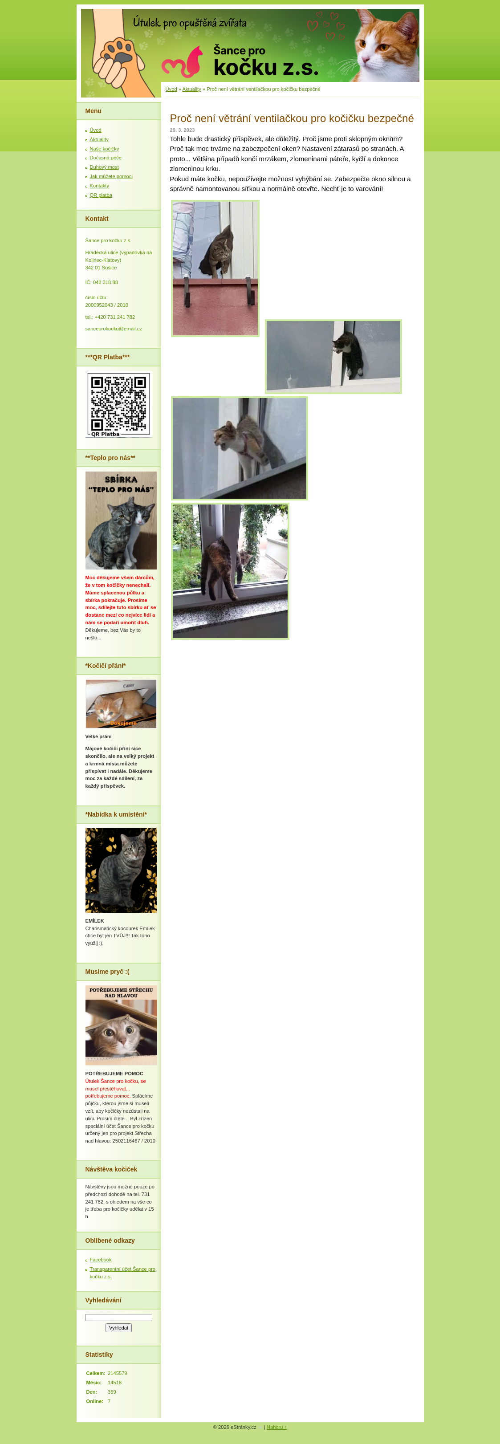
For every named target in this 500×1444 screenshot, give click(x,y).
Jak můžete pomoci (111, 176)
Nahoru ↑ (277, 1427)
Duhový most (104, 167)
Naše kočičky (104, 148)
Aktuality (191, 89)
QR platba (101, 195)
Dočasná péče (106, 157)
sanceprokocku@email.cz (113, 328)
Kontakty (100, 185)
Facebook (101, 1259)
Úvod (171, 89)
